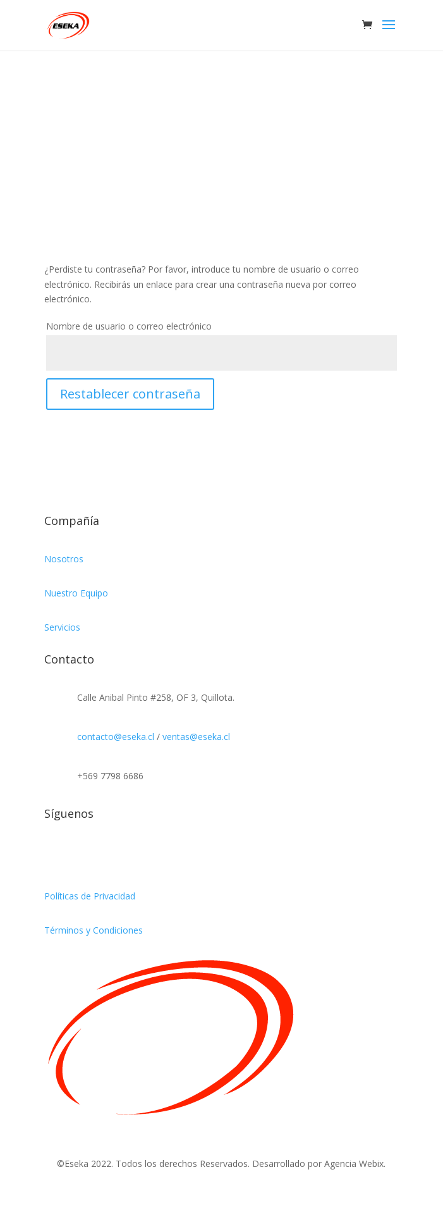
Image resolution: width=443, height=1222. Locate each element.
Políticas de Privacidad (89, 896)
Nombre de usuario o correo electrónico (129, 326)
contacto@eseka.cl (115, 737)
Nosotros (63, 559)
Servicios (62, 627)
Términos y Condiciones (93, 930)
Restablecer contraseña (130, 393)
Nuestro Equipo (76, 593)
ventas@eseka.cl (196, 737)
